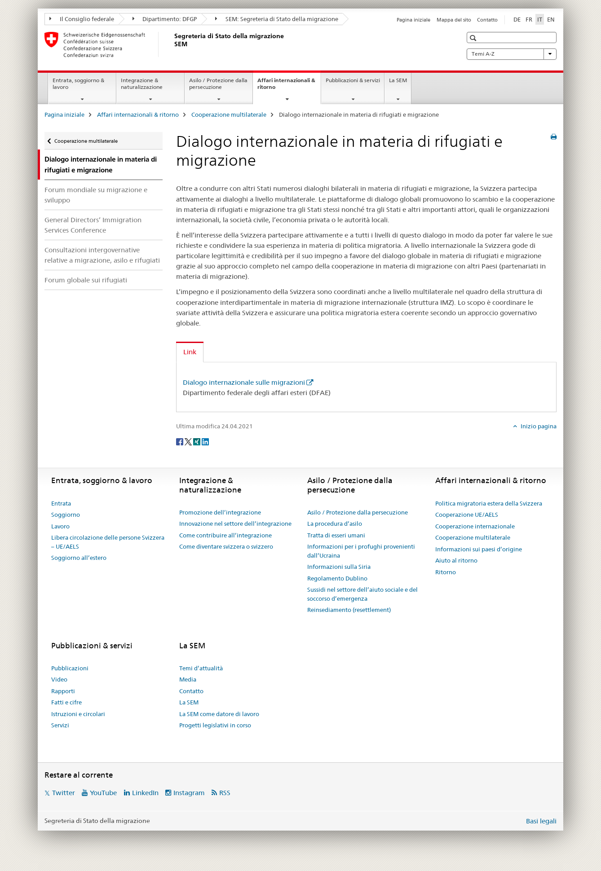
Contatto (487, 20)
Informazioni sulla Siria (339, 566)
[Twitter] (189, 440)
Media (187, 679)
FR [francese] (529, 19)
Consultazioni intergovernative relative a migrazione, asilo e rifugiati (102, 255)
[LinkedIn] (205, 440)
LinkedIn (145, 792)
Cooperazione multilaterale (228, 114)
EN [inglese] (551, 19)
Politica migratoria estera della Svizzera (488, 503)
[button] (474, 38)
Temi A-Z (512, 54)
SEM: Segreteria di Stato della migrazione (276, 18)
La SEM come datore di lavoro (219, 713)
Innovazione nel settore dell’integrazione (235, 523)
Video (59, 679)
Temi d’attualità (201, 668)
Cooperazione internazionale (475, 526)
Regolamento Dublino (337, 578)
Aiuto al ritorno (456, 560)
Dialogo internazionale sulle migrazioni (244, 382)
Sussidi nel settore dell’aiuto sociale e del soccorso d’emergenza (362, 594)
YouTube (103, 792)
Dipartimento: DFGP (165, 18)
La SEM (398, 80)
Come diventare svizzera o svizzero (226, 546)
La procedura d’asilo (334, 523)
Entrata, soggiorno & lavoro (78, 83)
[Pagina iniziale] (172, 44)
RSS (224, 792)
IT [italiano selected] (539, 19)
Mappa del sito (454, 20)
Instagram (189, 792)
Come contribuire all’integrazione (225, 535)
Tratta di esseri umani (336, 535)
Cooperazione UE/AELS (466, 514)
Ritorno (445, 572)
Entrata (61, 503)
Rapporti (63, 691)
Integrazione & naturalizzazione (142, 83)
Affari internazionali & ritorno (286, 87)
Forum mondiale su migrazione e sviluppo (95, 194)
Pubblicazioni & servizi (353, 80)
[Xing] (197, 440)
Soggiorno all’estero (78, 557)
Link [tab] (189, 352)
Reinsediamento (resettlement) (349, 609)
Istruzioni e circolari (78, 713)
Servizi (60, 725)
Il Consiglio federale (81, 18)
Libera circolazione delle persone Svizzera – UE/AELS (107, 542)
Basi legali (541, 821)
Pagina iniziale (413, 20)
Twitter (63, 792)
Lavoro (60, 526)
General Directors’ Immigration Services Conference (92, 225)
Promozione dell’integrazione (220, 512)
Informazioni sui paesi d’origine (478, 549)
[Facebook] (180, 440)
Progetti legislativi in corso (215, 725)
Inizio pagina (538, 426)
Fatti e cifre (66, 702)
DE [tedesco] (517, 19)
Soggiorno (65, 514)
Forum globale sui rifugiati (85, 280)
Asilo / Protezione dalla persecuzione (218, 83)
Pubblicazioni (69, 668)
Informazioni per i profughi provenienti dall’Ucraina (361, 551)
